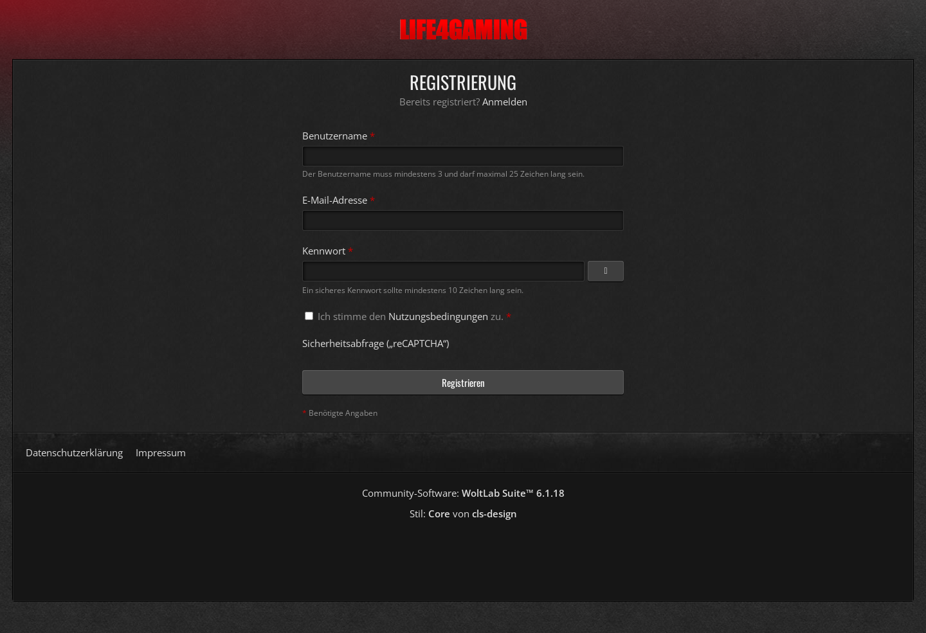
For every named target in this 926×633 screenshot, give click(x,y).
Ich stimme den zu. (408, 316)
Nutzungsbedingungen (438, 316)
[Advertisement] (463, 556)
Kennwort (323, 250)
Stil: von (463, 513)
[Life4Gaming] (463, 29)
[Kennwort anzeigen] (606, 271)
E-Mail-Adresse (334, 199)
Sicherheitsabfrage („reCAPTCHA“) (375, 343)
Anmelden (504, 101)
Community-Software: (463, 492)
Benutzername (334, 135)
